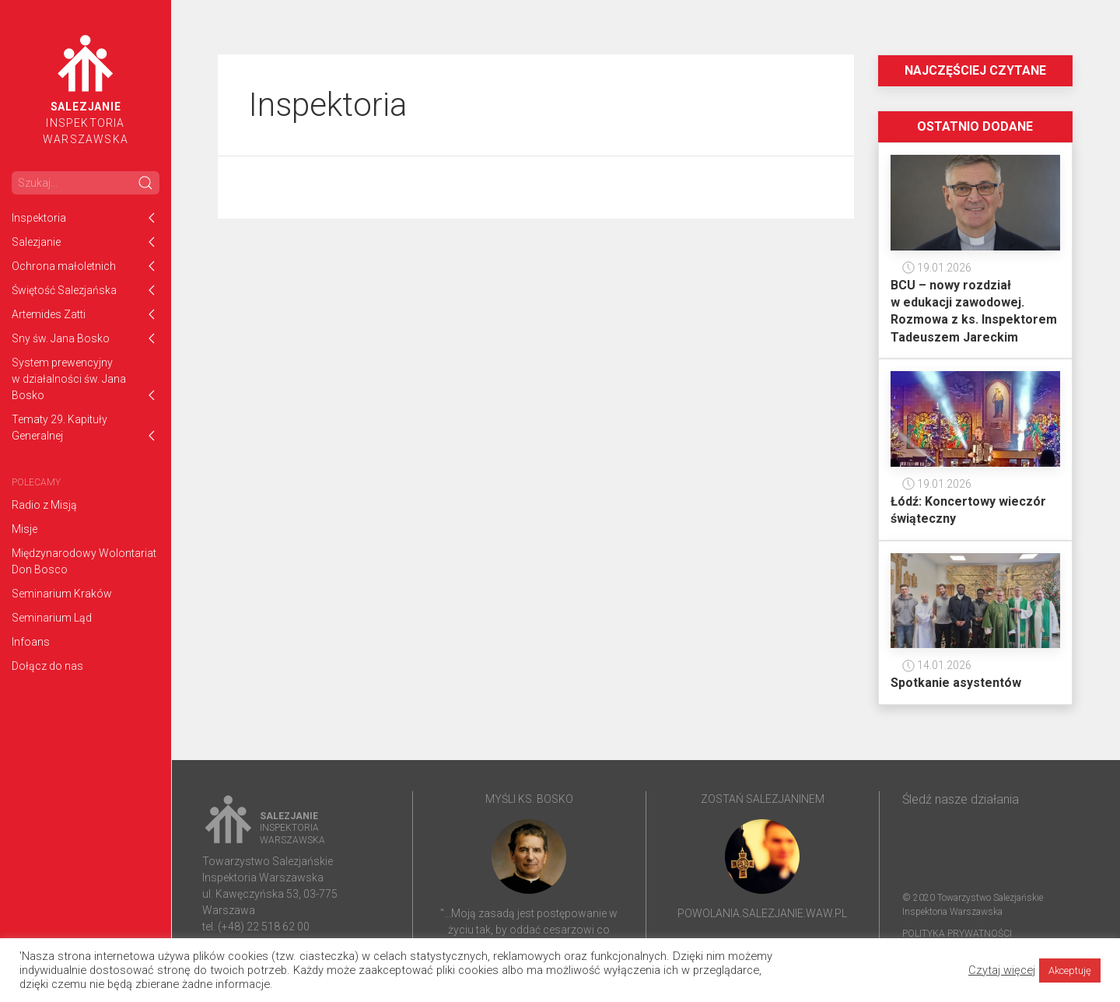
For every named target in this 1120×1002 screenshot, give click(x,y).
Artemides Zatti (49, 314)
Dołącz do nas (47, 666)
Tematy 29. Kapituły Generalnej (59, 427)
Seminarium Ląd (52, 617)
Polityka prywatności (957, 933)
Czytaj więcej (1001, 970)
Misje (24, 529)
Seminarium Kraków (62, 593)
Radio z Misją (44, 505)
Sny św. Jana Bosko (61, 338)
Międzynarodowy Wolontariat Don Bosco (84, 561)
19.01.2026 (936, 267)
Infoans (31, 642)
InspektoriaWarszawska (85, 90)
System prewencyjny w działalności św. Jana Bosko (69, 378)
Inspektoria (39, 218)
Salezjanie (36, 242)
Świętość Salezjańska (64, 290)
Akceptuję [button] (1069, 970)
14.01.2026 (936, 665)
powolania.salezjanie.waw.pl (762, 913)
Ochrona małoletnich (64, 266)
